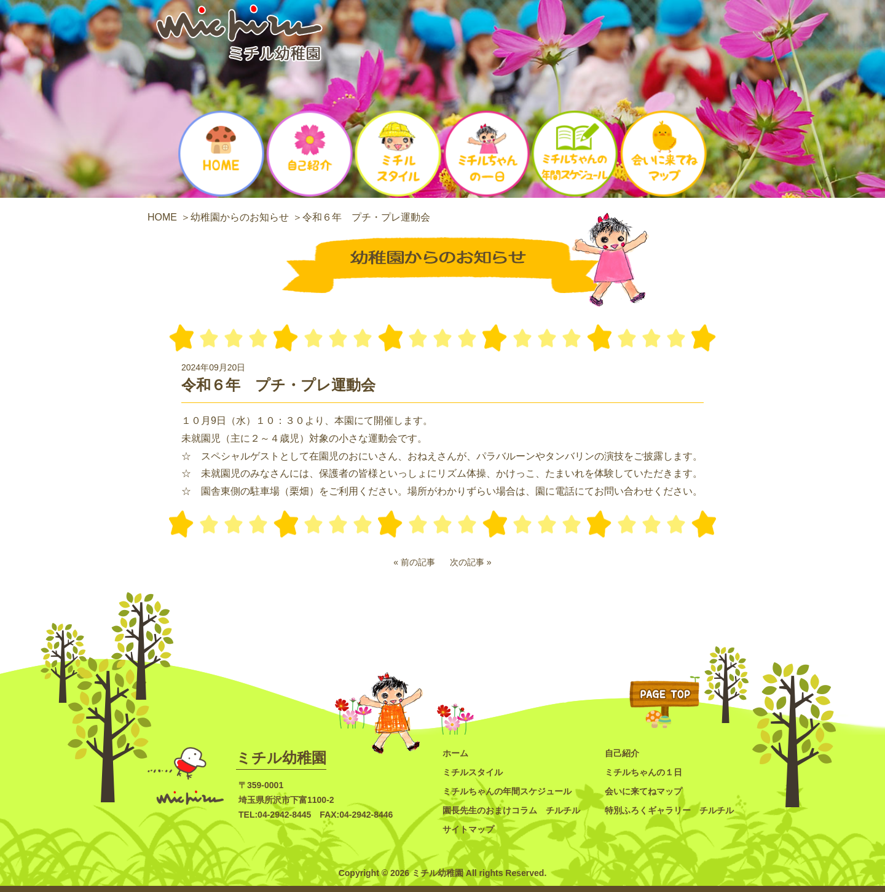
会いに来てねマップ (643, 791)
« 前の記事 (414, 562)
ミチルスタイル (472, 772)
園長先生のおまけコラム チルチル (511, 810)
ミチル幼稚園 (281, 757)
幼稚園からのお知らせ (240, 217)
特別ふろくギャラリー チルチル (669, 810)
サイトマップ (468, 829)
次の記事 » (471, 562)
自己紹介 (622, 753)
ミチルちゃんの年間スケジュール (507, 791)
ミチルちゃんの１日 (643, 772)
